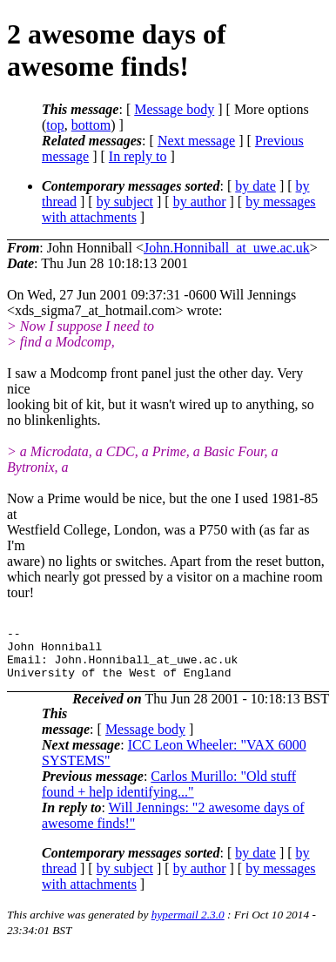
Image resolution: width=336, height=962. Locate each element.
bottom (91, 125)
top (55, 125)
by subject (125, 201)
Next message (196, 140)
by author (199, 201)
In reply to (138, 156)
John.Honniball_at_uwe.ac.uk (227, 247)
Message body (174, 109)
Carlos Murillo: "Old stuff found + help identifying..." (169, 794)
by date (255, 185)
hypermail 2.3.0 (188, 925)
